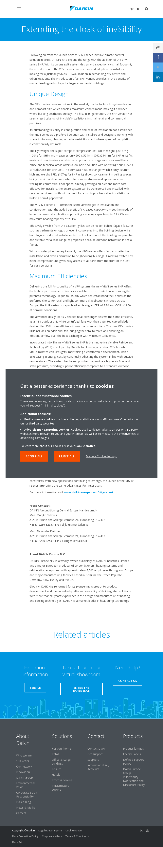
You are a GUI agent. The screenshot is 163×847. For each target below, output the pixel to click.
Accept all (34, 456)
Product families (133, 748)
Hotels (56, 774)
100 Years (22, 761)
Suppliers (93, 759)
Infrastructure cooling (60, 787)
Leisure (56, 769)
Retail (55, 754)
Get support (95, 754)
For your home (61, 748)
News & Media (25, 807)
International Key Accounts (98, 767)
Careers (21, 813)
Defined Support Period (133, 761)
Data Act (17, 842)
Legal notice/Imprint (50, 830)
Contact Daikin (96, 748)
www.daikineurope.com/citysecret (88, 492)
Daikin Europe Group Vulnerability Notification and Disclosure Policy (134, 777)
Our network (24, 766)
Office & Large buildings (61, 761)
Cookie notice (73, 830)
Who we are (24, 755)
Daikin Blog (23, 802)
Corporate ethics (52, 836)
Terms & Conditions (77, 836)
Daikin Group (24, 777)
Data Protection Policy (25, 836)
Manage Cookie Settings (101, 456)
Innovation (23, 772)
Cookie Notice (85, 446)
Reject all (67, 456)
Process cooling (62, 780)
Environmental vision (25, 785)
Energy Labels (132, 754)
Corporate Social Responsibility (27, 794)
